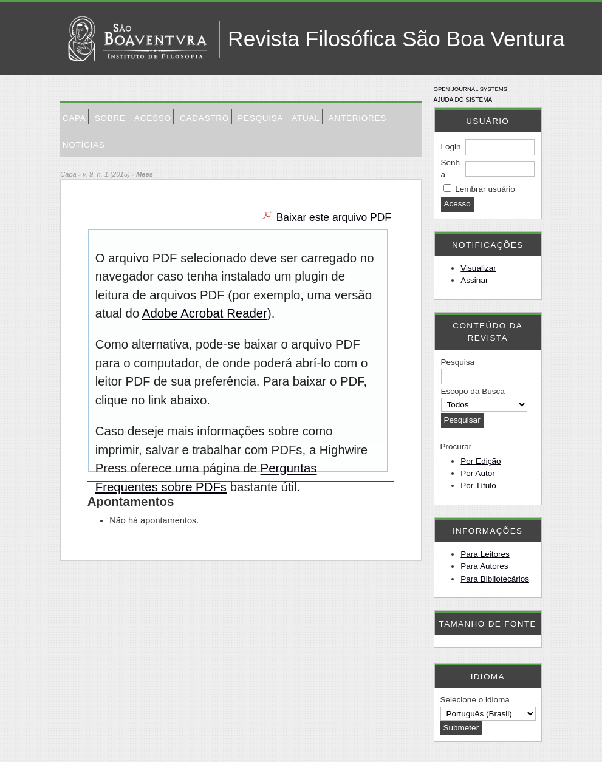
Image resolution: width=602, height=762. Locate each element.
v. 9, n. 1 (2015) (106, 174)
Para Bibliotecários (494, 578)
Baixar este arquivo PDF (333, 217)
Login (451, 146)
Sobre (110, 118)
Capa (74, 118)
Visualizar (478, 268)
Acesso (152, 118)
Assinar (474, 280)
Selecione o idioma (475, 699)
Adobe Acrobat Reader (204, 313)
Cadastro (204, 118)
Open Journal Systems (471, 89)
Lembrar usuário (485, 189)
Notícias (84, 144)
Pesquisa (260, 118)
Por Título (478, 485)
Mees (144, 174)
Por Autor (477, 473)
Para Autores (484, 566)
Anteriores (357, 118)
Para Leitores (484, 554)
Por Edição (480, 461)
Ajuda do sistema (463, 100)
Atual (306, 118)
